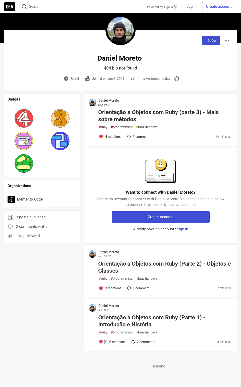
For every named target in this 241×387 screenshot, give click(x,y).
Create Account (161, 217)
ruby (103, 127)
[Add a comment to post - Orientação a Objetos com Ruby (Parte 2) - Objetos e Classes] (110, 288)
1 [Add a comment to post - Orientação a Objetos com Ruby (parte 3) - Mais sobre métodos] (137, 136)
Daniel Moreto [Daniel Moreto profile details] (108, 100)
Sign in (182, 229)
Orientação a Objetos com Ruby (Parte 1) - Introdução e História (151, 321)
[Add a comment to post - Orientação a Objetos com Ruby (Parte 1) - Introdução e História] (112, 342)
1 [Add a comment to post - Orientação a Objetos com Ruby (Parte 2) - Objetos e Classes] (137, 288)
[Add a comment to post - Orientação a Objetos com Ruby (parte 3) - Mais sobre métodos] (110, 136)
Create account (219, 6)
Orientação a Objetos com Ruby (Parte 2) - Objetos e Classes (164, 267)
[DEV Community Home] (10, 6)
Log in (191, 6)
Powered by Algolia (162, 7)
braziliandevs (146, 127)
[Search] (24, 6)
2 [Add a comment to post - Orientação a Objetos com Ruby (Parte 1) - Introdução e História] (142, 342)
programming (122, 127)
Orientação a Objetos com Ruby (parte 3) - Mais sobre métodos (158, 116)
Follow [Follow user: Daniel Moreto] (211, 40)
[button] (24, 118)
